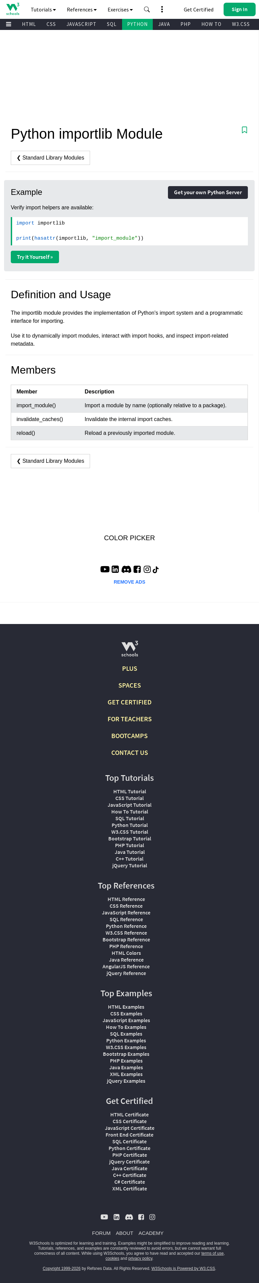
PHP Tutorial (129, 845)
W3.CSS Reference (126, 932)
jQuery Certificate (129, 1161)
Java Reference (126, 959)
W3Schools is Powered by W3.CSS (183, 1268)
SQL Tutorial (129, 818)
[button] (147, 9)
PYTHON (137, 24)
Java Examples (126, 1067)
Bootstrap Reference (126, 939)
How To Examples (126, 1027)
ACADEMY (151, 1233)
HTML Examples (126, 1006)
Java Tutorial (130, 851)
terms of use (212, 1253)
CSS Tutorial (129, 798)
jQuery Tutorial (129, 865)
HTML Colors (126, 952)
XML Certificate (129, 1188)
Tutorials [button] (43, 9)
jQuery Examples (126, 1080)
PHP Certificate (129, 1154)
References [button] (82, 9)
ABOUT (125, 1233)
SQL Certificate (129, 1141)
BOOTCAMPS (129, 735)
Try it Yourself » (35, 257)
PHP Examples (126, 1060)
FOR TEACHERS (130, 719)
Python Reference (126, 926)
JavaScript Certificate (129, 1127)
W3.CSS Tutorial (129, 831)
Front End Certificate (129, 1134)
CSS (51, 24)
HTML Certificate (129, 1114)
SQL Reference (126, 919)
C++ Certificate (129, 1175)
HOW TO (211, 24)
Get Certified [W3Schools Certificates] (198, 9)
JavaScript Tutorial (129, 804)
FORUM (101, 1233)
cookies (112, 1258)
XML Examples (126, 1074)
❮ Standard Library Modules (50, 158)
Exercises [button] (120, 9)
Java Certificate (129, 1168)
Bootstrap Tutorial (129, 838)
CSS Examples (126, 1013)
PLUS (129, 668)
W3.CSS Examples (126, 1047)
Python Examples (126, 1040)
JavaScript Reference (126, 912)
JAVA (164, 24)
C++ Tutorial (129, 858)
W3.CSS (241, 24)
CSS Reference (126, 905)
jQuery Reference (126, 973)
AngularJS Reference (126, 966)
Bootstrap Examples (126, 1053)
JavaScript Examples (126, 1020)
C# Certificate (129, 1181)
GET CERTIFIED (130, 702)
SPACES (129, 685)
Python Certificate (129, 1148)
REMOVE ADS (129, 582)
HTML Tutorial (129, 791)
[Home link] (12, 9)
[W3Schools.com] (129, 651)
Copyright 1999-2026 (62, 1268)
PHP (185, 24)
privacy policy (140, 1258)
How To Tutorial (129, 811)
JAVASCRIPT (81, 24)
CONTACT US (129, 752)
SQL (112, 24)
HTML (29, 24)
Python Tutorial (130, 825)
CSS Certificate (130, 1121)
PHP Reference (126, 946)
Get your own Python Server (208, 192)
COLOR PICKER (129, 538)
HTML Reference (126, 899)
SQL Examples (126, 1033)
